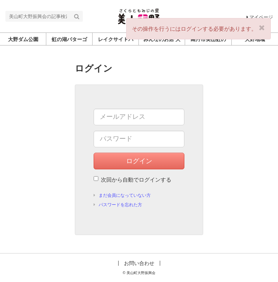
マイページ (260, 17)
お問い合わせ (139, 263)
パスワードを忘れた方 (120, 204)
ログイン (139, 161)
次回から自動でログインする (132, 179)
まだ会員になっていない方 (125, 195)
